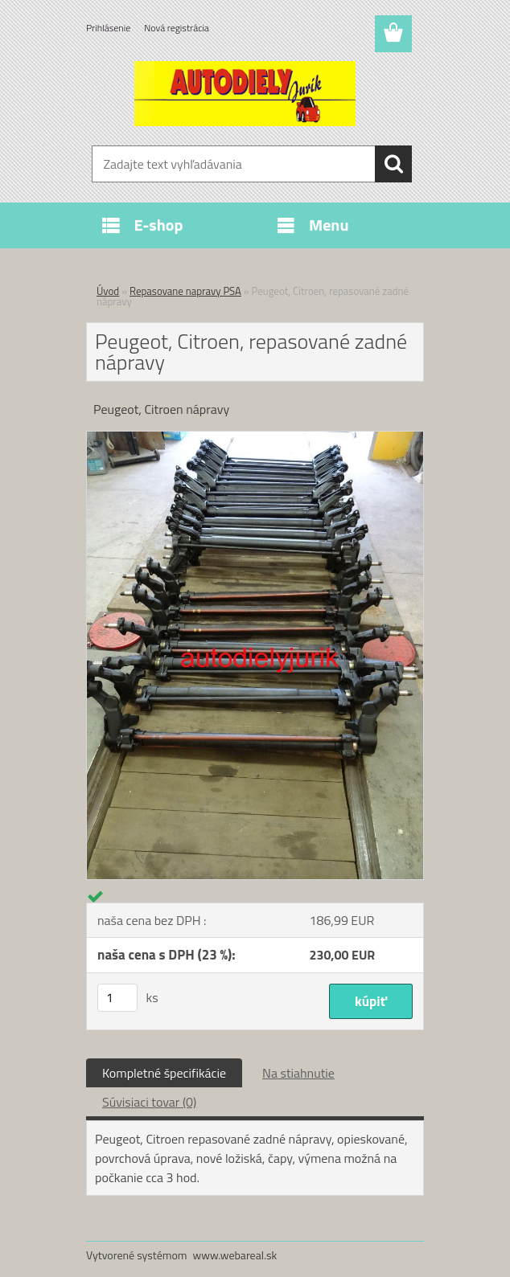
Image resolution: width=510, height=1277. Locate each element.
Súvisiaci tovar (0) (149, 1101)
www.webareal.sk (235, 1254)
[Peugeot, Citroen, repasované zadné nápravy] (255, 438)
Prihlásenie (108, 27)
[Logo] (245, 93)
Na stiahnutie (298, 1073)
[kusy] (117, 998)
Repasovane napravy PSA (185, 291)
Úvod (108, 291)
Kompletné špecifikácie (164, 1073)
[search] (393, 163)
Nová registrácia (176, 27)
